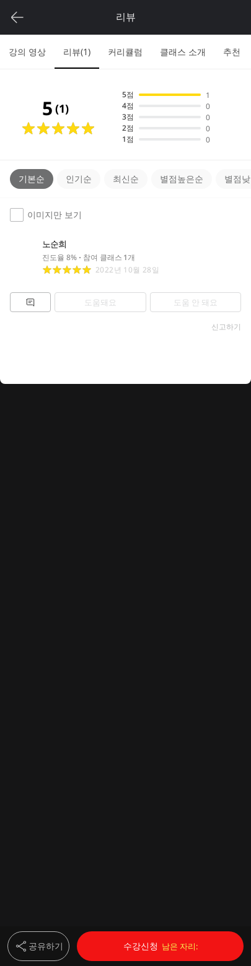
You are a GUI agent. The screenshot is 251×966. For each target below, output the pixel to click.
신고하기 (226, 327)
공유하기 (38, 946)
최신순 (126, 179)
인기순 (79, 179)
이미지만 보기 (46, 215)
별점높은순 (181, 179)
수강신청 (160, 946)
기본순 (32, 179)
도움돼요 (100, 302)
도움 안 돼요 (196, 302)
